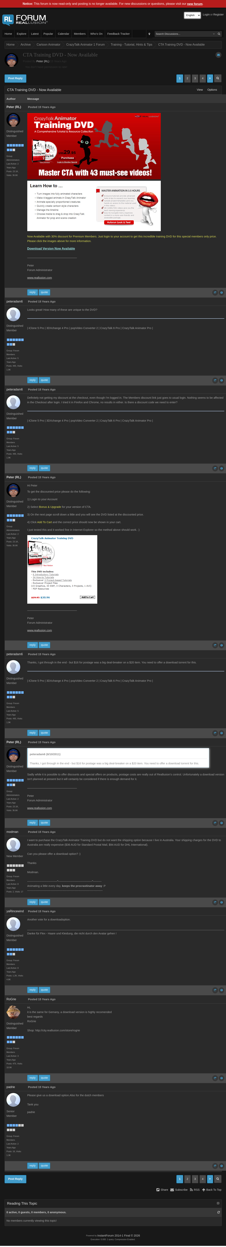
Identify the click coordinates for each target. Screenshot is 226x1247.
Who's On (96, 34)
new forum (195, 4)
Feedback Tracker (118, 34)
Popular (48, 34)
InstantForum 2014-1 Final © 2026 (118, 1235)
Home (8, 34)
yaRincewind (15, 911)
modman (12, 831)
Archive (26, 44)
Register (218, 14)
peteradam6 (14, 301)
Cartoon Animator (48, 44)
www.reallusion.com (39, 277)
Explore (21, 34)
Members (80, 34)
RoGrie (11, 999)
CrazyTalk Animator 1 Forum (85, 44)
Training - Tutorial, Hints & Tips (131, 44)
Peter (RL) (42, 61)
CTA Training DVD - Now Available (181, 44)
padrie (10, 1087)
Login (206, 14)
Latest (35, 34)
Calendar (63, 34)
